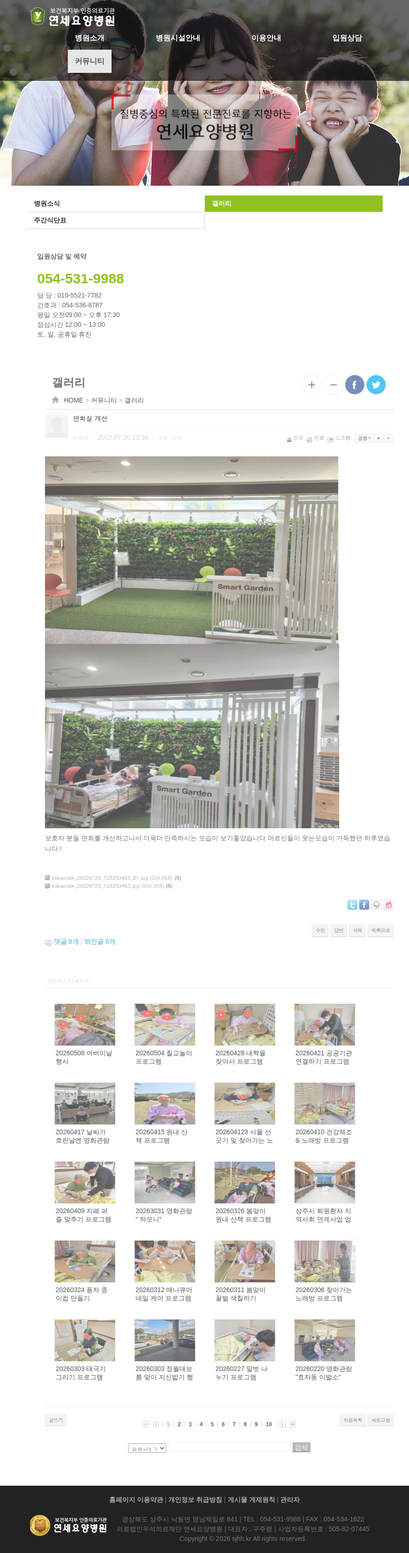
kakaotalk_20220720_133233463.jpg (125, 885)
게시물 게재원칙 (251, 1499)
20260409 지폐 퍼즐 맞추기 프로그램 (113, 1215)
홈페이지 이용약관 (136, 1499)
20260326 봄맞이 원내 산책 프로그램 (273, 1215)
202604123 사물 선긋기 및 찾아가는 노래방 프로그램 (274, 1140)
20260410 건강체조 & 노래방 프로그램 (353, 1136)
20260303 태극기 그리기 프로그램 (110, 1373)
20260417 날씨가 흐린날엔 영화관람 (112, 1136)
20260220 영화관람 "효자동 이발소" (353, 1373)
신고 (325, 437)
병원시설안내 (178, 38)
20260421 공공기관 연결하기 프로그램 (353, 1057)
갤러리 (221, 203)
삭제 (386, 930)
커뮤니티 (90, 61)
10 (298, 1424)
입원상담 (347, 38)
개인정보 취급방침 (195, 1499)
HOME (103, 400)
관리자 (290, 1499)
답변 (368, 930)
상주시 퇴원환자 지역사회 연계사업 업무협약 (353, 1219)
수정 (349, 930)
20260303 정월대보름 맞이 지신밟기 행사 (194, 1377)
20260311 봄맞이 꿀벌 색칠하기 (270, 1294)
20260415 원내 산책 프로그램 (191, 1136)
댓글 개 (95, 941)
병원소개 (90, 38)
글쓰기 (85, 1420)
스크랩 (369, 437)
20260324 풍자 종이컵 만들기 (111, 1294)
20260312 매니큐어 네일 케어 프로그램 (193, 1294)
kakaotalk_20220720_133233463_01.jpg (129, 877)
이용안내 (266, 38)
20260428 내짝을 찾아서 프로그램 (270, 1057)
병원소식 (46, 203)
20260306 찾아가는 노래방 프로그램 (353, 1294)
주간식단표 (49, 220)
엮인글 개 (129, 941)
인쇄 (345, 437)
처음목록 (382, 1420)
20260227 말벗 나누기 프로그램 (271, 1373)
